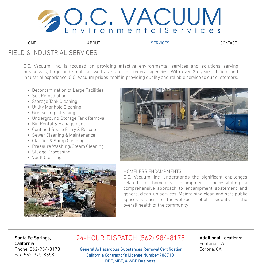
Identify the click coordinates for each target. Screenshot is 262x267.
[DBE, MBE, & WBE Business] (130, 261)
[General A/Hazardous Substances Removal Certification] (131, 250)
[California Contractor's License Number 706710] (130, 255)
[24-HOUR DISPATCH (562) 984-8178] (130, 239)
